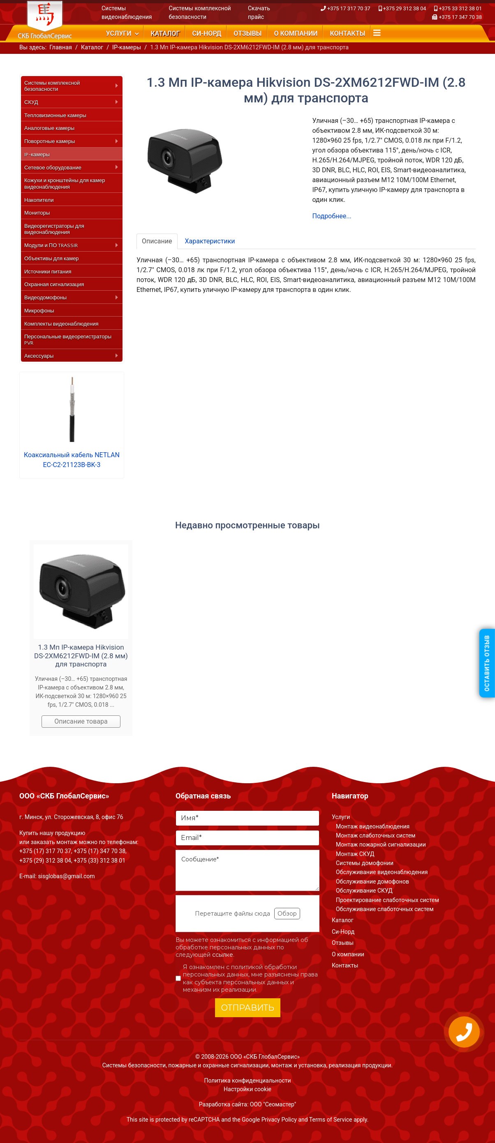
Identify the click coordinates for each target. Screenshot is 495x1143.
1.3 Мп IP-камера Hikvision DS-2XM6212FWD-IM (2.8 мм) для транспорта (81, 655)
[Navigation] (377, 33)
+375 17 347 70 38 (460, 17)
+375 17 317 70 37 (348, 8)
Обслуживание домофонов (372, 881)
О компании (295, 33)
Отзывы (247, 33)
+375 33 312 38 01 (460, 8)
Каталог (165, 33)
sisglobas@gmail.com (66, 876)
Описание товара (81, 721)
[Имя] (247, 818)
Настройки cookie (247, 1089)
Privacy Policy (279, 1119)
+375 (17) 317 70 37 (45, 851)
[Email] (247, 838)
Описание (157, 241)
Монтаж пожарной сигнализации (381, 844)
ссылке (222, 954)
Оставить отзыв (487, 663)
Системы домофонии (364, 863)
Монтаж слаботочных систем (375, 835)
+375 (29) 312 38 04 (45, 860)
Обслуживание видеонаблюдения (382, 872)
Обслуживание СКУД (364, 890)
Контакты (347, 33)
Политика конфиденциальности (247, 1080)
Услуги (119, 33)
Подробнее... (332, 216)
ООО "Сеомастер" (273, 1104)
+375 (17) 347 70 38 (99, 851)
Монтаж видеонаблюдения (372, 826)
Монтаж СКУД (355, 854)
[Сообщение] (247, 870)
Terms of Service (330, 1119)
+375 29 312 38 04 (404, 8)
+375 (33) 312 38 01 (99, 860)
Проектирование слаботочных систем (387, 900)
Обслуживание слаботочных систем (385, 909)
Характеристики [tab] (210, 241)
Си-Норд (206, 33)
